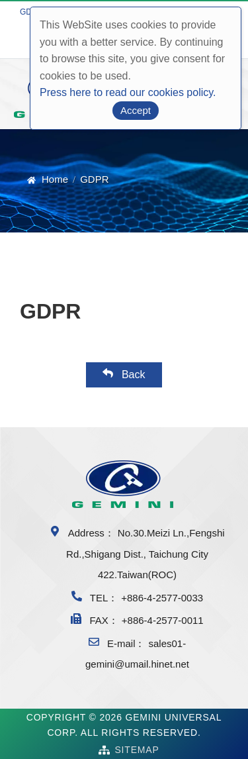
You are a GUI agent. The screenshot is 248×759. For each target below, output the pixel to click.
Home (55, 179)
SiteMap (136, 749)
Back (124, 374)
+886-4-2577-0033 (162, 597)
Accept (135, 110)
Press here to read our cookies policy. (128, 92)
